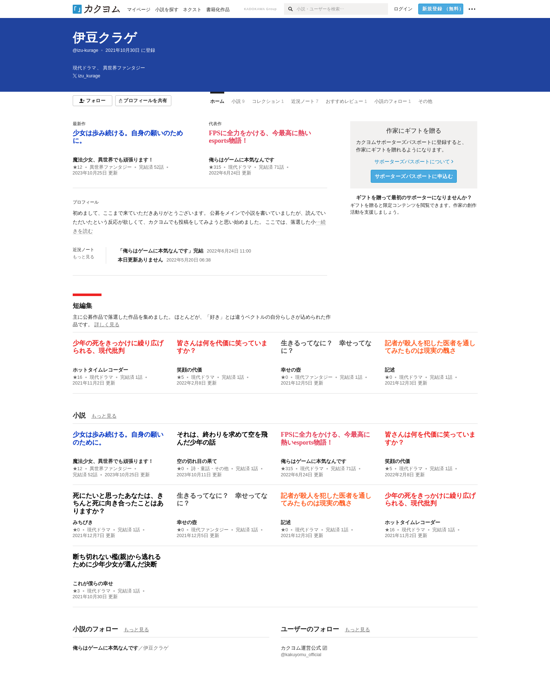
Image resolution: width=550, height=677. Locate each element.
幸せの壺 (291, 370)
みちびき (83, 522)
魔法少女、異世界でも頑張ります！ (113, 160)
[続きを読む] (200, 222)
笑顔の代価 (189, 370)
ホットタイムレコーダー (100, 370)
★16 (77, 377)
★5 (180, 377)
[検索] (290, 9)
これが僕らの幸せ (93, 583)
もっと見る (83, 257)
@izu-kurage (86, 50)
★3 (76, 591)
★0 (284, 377)
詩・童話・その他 (210, 468)
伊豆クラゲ (105, 38)
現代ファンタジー (314, 377)
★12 (77, 167)
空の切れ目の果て (197, 461)
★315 (215, 167)
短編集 (82, 305)
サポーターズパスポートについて (413, 161)
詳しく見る (107, 324)
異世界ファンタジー (111, 167)
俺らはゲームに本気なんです (241, 160)
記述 (390, 370)
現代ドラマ (240, 167)
